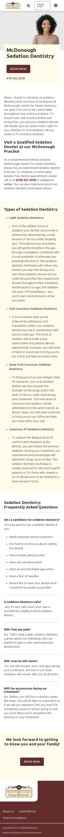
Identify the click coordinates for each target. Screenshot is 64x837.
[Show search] (29, 5)
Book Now (18, 68)
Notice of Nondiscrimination (28, 833)
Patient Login (41, 5)
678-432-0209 (16, 78)
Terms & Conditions (14, 817)
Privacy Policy (9, 833)
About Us (8, 811)
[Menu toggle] (56, 5)
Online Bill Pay (27, 811)
